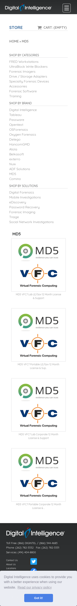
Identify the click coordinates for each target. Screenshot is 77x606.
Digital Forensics (21, 192)
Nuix (12, 164)
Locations (11, 568)
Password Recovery (24, 207)
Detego (15, 139)
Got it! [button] (38, 598)
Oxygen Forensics (22, 134)
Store (16, 27)
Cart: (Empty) (55, 27)
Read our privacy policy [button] (35, 587)
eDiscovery (17, 202)
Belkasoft (16, 154)
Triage (14, 217)
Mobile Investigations (25, 197)
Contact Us (12, 560)
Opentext (16, 125)
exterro (14, 159)
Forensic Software (23, 91)
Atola (13, 149)
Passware (16, 120)
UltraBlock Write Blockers (28, 66)
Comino (15, 179)
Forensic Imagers (22, 71)
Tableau (15, 115)
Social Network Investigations (31, 222)
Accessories (18, 86)
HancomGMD (19, 144)
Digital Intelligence (23, 110)
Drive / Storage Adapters (28, 76)
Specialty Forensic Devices (29, 81)
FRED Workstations (24, 62)
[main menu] (67, 8)
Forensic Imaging (22, 212)
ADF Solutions (19, 169)
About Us (11, 564)
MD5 (12, 174)
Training (15, 96)
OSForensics (18, 129)
